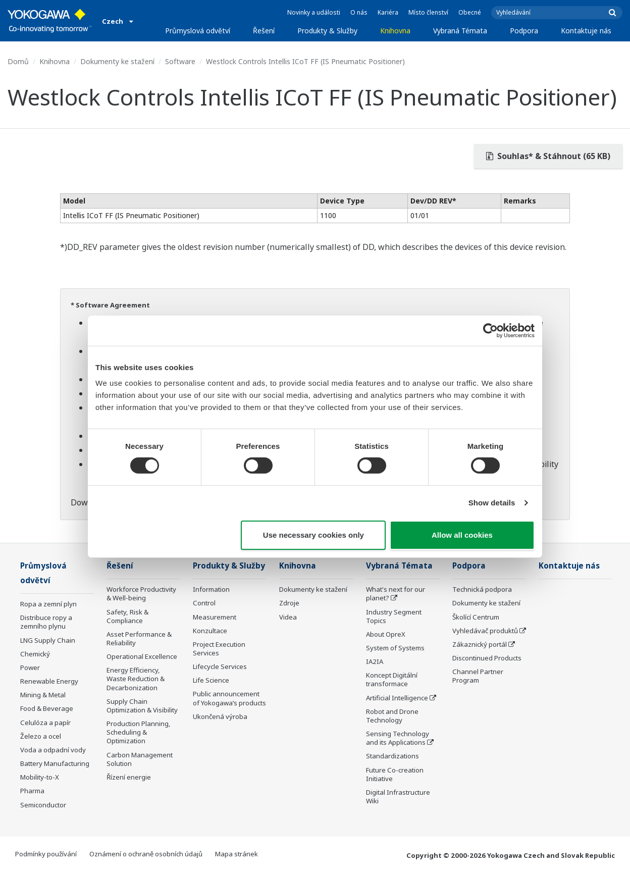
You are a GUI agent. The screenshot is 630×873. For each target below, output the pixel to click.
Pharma (32, 790)
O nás (359, 12)
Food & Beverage (46, 708)
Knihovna (395, 30)
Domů (18, 61)
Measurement (214, 617)
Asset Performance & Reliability (139, 638)
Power (30, 667)
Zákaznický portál (479, 644)
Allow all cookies (462, 535)
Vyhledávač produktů (485, 630)
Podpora (524, 30)
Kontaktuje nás (586, 30)
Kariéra (388, 12)
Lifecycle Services (220, 666)
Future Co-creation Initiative (395, 774)
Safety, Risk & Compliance (127, 616)
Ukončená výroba (220, 716)
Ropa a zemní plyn (48, 603)
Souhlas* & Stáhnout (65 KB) (548, 156)
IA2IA (374, 661)
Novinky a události (313, 12)
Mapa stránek (236, 853)
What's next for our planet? (395, 593)
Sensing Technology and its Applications (397, 738)
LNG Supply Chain (47, 640)
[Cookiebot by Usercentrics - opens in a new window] (490, 330)
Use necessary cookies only (313, 535)
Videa (288, 617)
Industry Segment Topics (394, 616)
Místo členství (428, 12)
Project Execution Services (219, 648)
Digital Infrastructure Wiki (398, 796)
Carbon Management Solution (140, 759)
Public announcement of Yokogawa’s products (229, 698)
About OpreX (385, 634)
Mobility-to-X (39, 777)
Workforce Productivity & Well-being (141, 593)
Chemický (35, 653)
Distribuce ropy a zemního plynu (46, 622)
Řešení (264, 30)
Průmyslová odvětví (197, 30)
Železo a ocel (40, 736)
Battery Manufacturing (54, 763)
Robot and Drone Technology (392, 716)
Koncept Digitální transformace (391, 679)
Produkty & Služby (327, 30)
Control (204, 602)
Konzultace (210, 630)
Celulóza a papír (45, 722)
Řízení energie (129, 777)
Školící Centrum (475, 617)
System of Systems (395, 647)
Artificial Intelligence (397, 697)
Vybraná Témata (460, 30)
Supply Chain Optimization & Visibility (142, 705)
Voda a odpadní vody (53, 749)
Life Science (211, 680)
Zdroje (289, 602)
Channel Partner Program (477, 676)
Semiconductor (43, 804)
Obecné (469, 12)
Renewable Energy (49, 681)
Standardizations (392, 755)
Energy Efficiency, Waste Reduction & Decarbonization (136, 678)
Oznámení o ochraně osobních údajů (145, 853)
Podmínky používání (46, 853)
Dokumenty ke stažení (117, 61)
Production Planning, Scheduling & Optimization (139, 732)
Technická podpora (482, 589)
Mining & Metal (43, 694)
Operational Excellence (142, 656)
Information (211, 589)
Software (180, 61)
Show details (491, 502)
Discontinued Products (486, 657)
